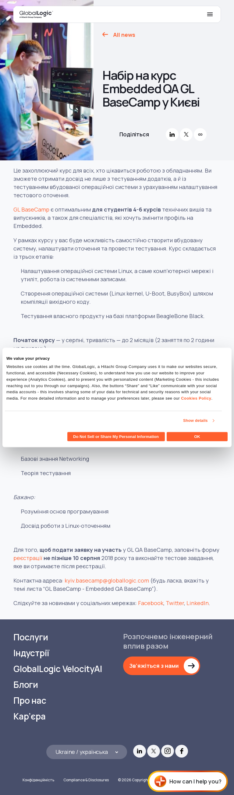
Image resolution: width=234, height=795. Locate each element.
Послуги (30, 637)
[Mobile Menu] (209, 14)
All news (124, 34)
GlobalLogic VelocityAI (57, 668)
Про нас (29, 700)
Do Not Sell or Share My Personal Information (116, 436)
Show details (195, 420)
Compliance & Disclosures (86, 780)
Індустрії (31, 653)
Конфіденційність (38, 780)
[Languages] (86, 752)
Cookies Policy (196, 398)
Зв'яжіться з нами (154, 665)
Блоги (25, 684)
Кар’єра (29, 716)
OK (197, 436)
